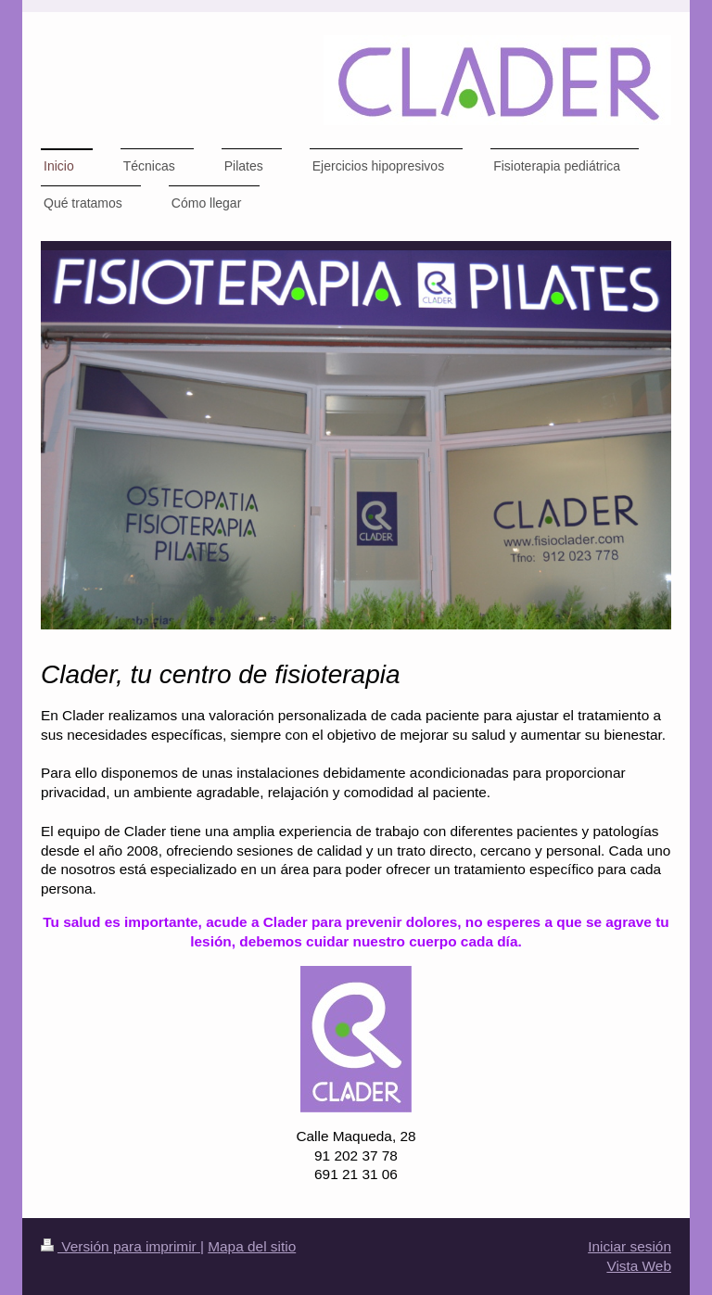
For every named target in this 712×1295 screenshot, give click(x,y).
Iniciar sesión (629, 1246)
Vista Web (638, 1266)
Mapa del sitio (252, 1246)
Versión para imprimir (120, 1246)
